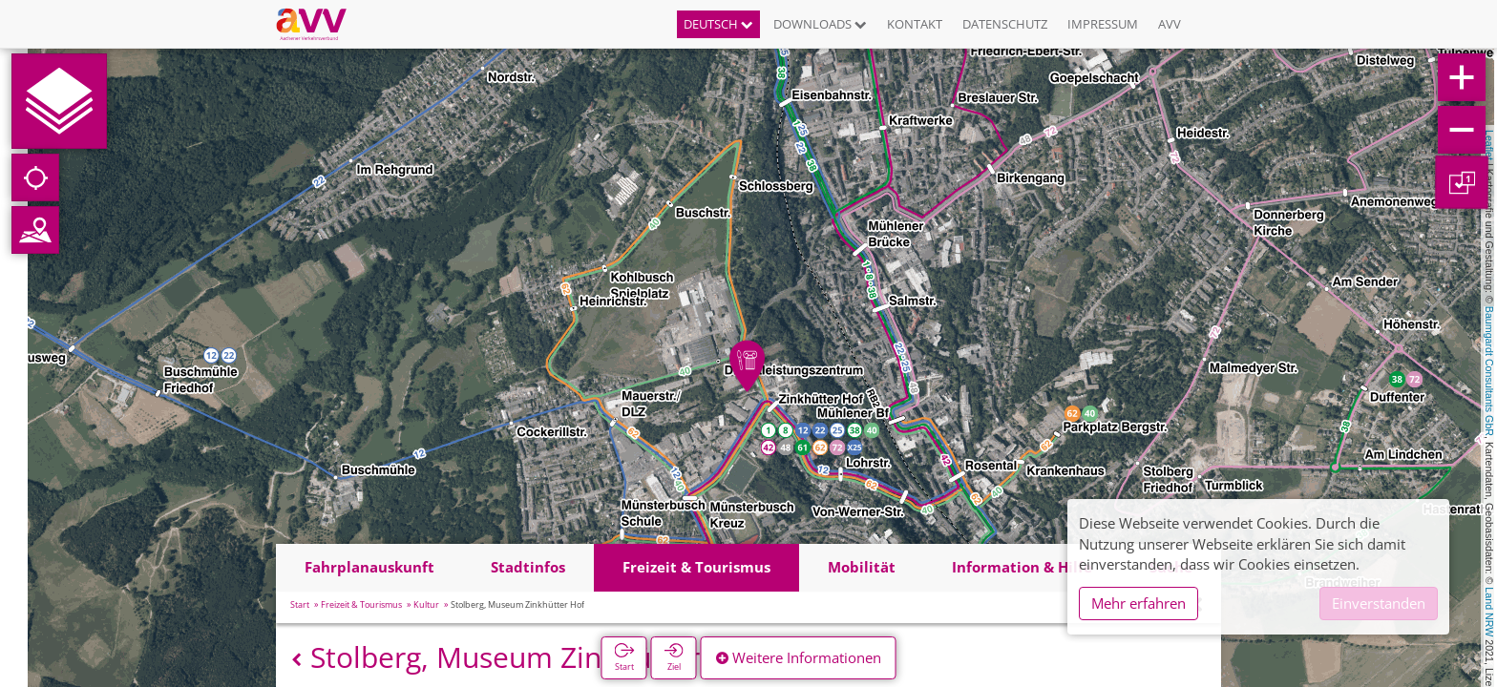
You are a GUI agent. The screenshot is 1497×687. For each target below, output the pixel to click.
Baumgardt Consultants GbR (1489, 371)
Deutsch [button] (718, 23)
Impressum (1102, 23)
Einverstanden (1378, 603)
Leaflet (1489, 145)
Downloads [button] (820, 23)
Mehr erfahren (1138, 603)
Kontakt (914, 23)
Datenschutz (1004, 23)
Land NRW (1489, 611)
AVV (1169, 23)
